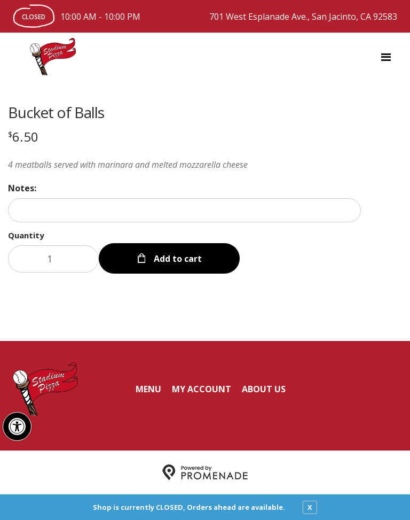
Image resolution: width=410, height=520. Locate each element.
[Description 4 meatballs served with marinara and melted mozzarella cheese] (184, 164)
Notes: (22, 188)
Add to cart (177, 259)
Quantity (26, 235)
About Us (264, 389)
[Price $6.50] (23, 136)
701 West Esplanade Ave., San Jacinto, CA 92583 (303, 16)
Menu (148, 389)
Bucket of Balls (56, 112)
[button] (17, 426)
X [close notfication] (310, 507)
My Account (201, 389)
